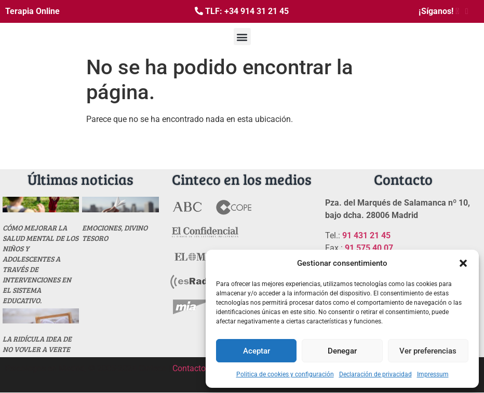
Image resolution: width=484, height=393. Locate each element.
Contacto (189, 368)
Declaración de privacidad (375, 374)
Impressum (433, 374)
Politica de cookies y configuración (285, 374)
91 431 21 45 (366, 235)
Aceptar (256, 351)
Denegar (342, 351)
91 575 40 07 (369, 248)
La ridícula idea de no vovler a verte (37, 344)
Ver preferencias (427, 351)
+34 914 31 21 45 (256, 11)
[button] (463, 263)
